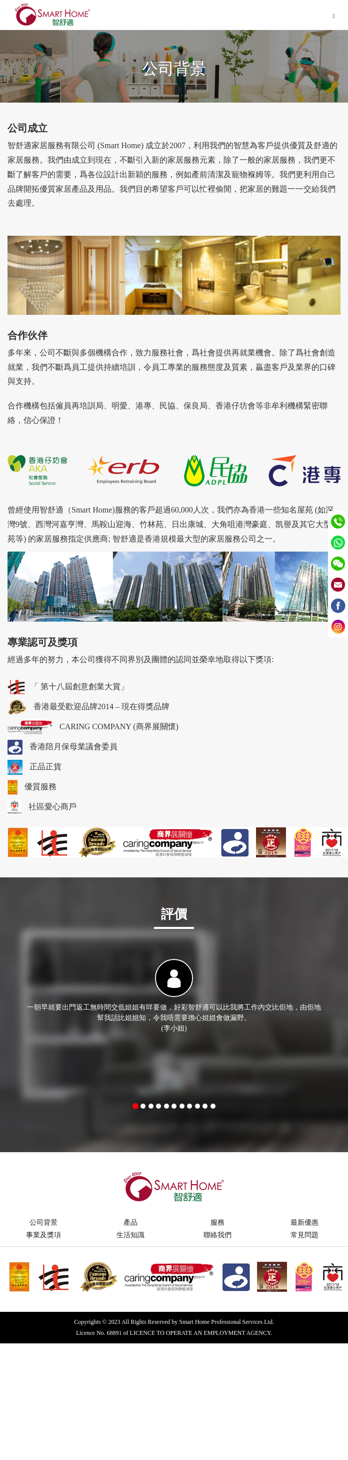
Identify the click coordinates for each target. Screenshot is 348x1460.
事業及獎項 (43, 1235)
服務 (217, 1222)
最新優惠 (304, 1222)
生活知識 (130, 1235)
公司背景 (44, 1222)
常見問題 (304, 1235)
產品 (131, 1222)
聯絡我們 (218, 1235)
